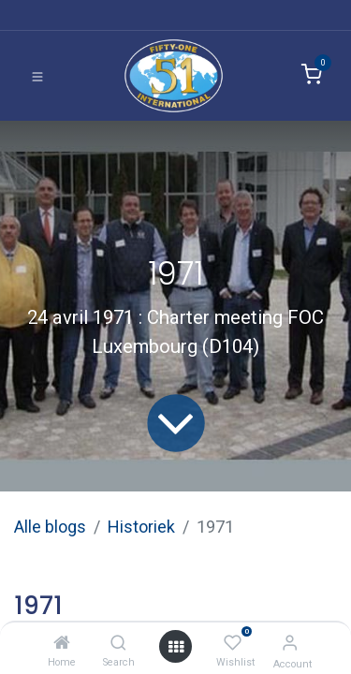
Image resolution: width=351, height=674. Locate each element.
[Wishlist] (232, 642)
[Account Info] (290, 642)
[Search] (118, 642)
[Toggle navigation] (37, 76)
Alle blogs (50, 526)
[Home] (61, 642)
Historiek (141, 526)
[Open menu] (175, 646)
